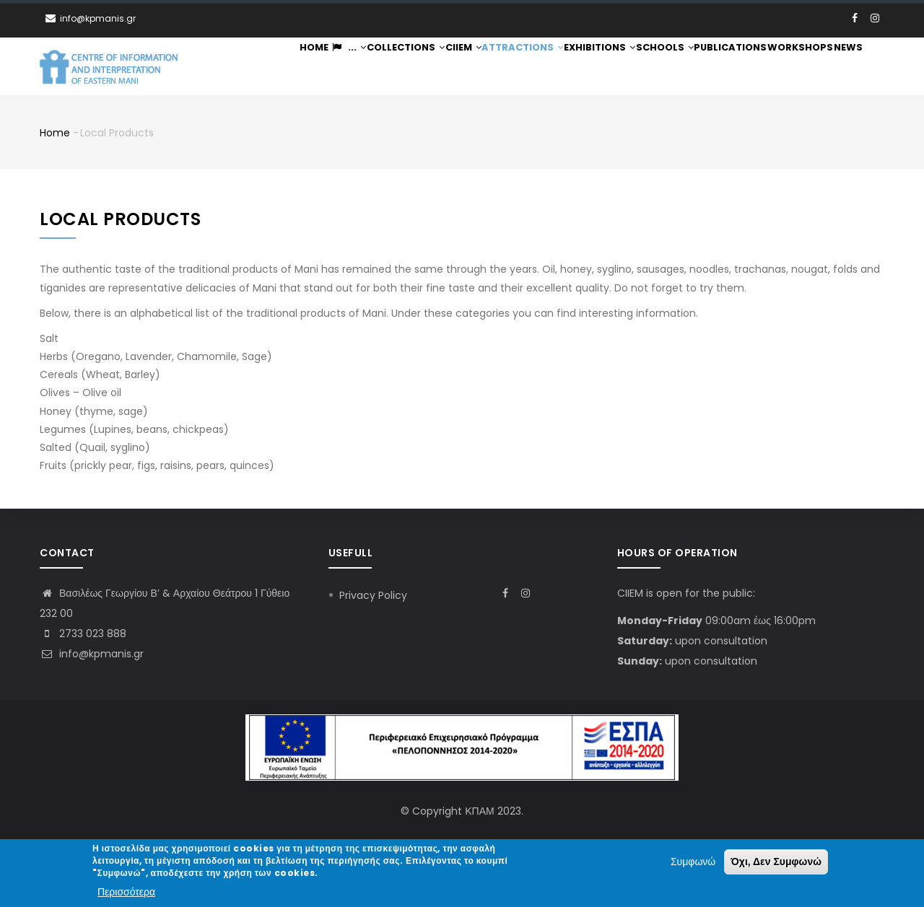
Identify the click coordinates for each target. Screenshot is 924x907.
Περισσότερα (126, 892)
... (341, 67)
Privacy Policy (373, 595)
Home (305, 67)
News (847, 67)
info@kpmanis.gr (92, 654)
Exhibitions (598, 67)
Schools (664, 67)
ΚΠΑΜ (479, 811)
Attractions (521, 67)
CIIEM (461, 67)
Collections (401, 67)
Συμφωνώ (693, 863)
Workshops (799, 67)
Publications (730, 67)
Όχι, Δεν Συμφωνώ (776, 863)
